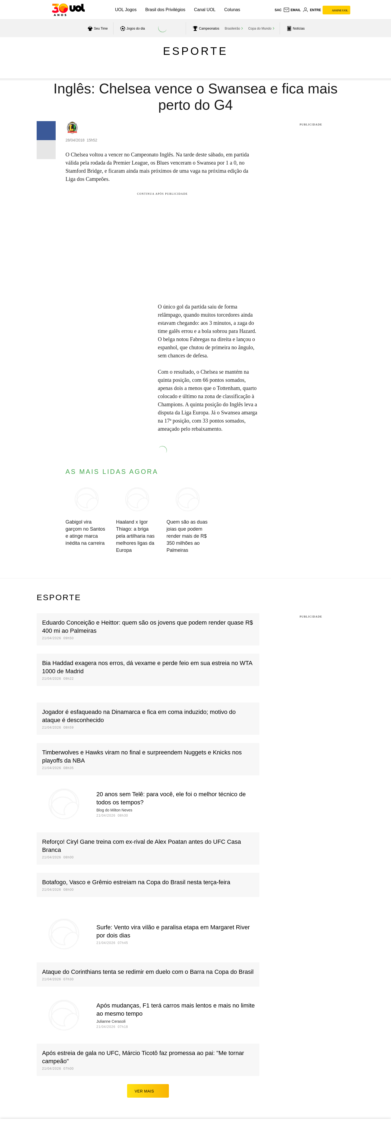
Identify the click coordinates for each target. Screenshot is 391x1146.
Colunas (232, 9)
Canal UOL (205, 9)
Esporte (195, 51)
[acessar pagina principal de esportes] (295, 28)
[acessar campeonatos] (205, 28)
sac (278, 10)
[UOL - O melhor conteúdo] (68, 9)
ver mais (148, 1091)
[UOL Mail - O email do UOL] (292, 10)
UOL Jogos (126, 9)
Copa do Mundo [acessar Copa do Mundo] (259, 28)
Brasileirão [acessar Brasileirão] (232, 28)
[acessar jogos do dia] (132, 28)
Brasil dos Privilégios (165, 9)
